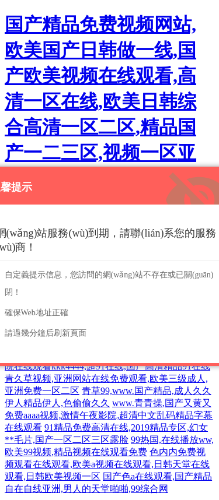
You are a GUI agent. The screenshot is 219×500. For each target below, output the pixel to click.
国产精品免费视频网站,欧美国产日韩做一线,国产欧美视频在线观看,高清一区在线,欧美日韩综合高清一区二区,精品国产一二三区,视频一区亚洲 (100, 101)
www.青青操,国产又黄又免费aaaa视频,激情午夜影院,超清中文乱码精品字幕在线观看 (109, 415)
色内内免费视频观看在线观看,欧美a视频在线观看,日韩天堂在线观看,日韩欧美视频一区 (107, 464)
